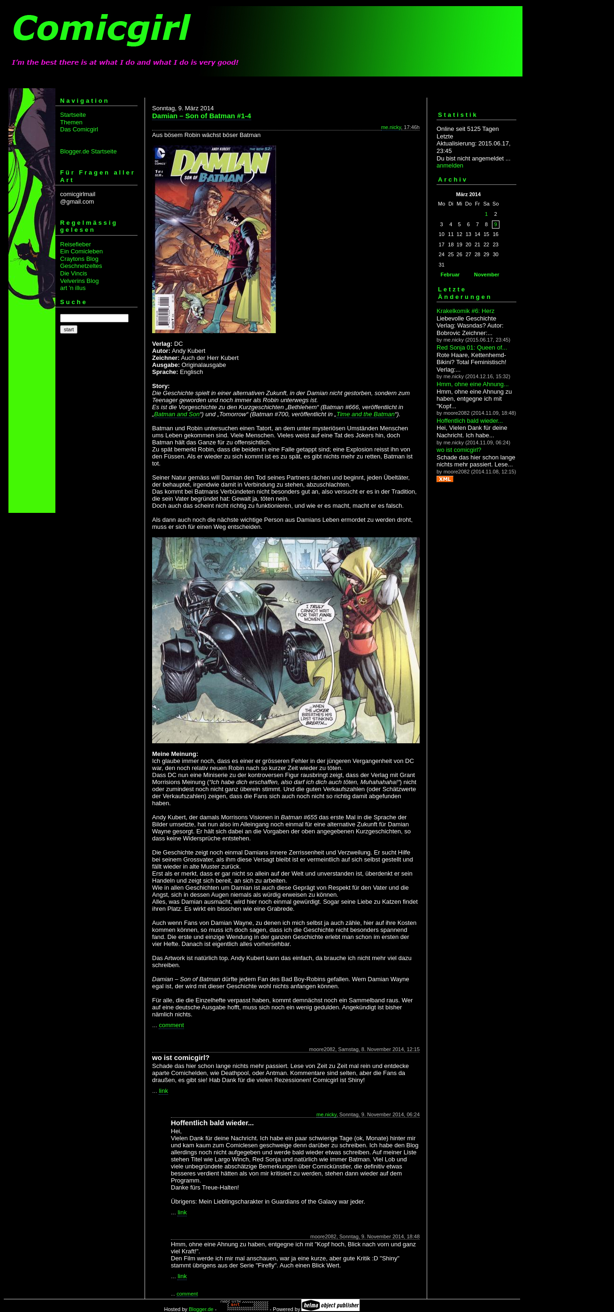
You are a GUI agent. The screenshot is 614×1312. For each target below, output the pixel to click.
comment (171, 1025)
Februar (450, 274)
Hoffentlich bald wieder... (470, 420)
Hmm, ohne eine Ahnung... (473, 384)
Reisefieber (75, 244)
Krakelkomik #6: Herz (466, 310)
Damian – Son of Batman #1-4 (201, 116)
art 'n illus (73, 287)
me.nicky (391, 127)
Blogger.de (201, 1309)
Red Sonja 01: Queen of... (472, 347)
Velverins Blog (79, 280)
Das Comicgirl (79, 129)
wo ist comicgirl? (459, 449)
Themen (71, 122)
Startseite (73, 114)
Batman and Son (177, 414)
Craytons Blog (79, 258)
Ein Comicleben (81, 251)
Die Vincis (73, 273)
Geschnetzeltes (81, 265)
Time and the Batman (366, 414)
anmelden (450, 165)
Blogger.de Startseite (88, 151)
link (163, 1090)
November (486, 274)
